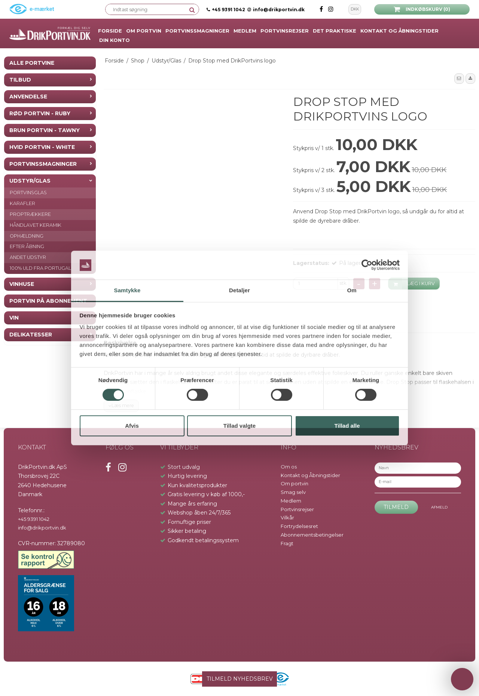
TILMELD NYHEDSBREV (240, 678)
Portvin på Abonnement (48, 300)
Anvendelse (28, 96)
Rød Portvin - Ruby (39, 113)
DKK (355, 9)
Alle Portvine (31, 62)
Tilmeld (396, 507)
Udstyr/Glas (30, 180)
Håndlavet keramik (35, 225)
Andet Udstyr (28, 257)
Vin (14, 317)
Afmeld (439, 507)
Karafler (22, 203)
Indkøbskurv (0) (422, 9)
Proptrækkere (30, 214)
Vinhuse (21, 284)
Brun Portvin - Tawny (44, 130)
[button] (459, 78)
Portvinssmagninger (43, 164)
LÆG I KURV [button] (411, 284)
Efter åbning (27, 246)
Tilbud (20, 79)
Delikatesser (30, 334)
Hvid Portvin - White (42, 147)
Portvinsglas (28, 192)
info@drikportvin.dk (276, 9)
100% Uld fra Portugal (40, 268)
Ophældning (26, 236)
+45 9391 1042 (228, 9)
